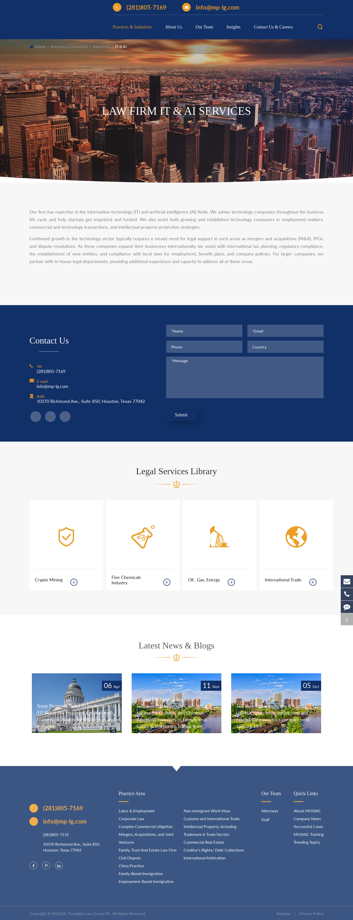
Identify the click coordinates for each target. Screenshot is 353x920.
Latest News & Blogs (176, 649)
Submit (181, 415)
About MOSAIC (307, 814)
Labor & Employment (137, 814)
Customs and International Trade (212, 822)
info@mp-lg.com (210, 7)
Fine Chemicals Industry (126, 580)
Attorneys (269, 814)
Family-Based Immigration (141, 877)
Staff (265, 823)
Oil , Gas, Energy (204, 579)
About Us (173, 27)
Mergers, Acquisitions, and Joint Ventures (146, 842)
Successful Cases (308, 830)
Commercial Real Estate (204, 846)
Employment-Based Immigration (146, 885)
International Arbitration (205, 861)
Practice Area (132, 797)
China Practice (131, 869)
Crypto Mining (49, 579)
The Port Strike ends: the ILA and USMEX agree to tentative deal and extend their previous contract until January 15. (274, 716)
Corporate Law (131, 822)
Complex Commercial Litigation (146, 830)
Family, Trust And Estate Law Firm (147, 854)
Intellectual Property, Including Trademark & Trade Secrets (210, 834)
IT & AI (120, 46)
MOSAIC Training (309, 838)
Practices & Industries (132, 27)
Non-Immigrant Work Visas (207, 814)
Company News (307, 822)
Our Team (204, 27)
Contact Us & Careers (273, 27)
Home (40, 46)
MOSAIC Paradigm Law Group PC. (82, 917)
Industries (101, 46)
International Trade (283, 579)
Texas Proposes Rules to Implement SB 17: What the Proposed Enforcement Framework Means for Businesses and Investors (75, 715)
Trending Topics (307, 846)
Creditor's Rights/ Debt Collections (214, 854)
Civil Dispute (130, 861)
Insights (233, 27)
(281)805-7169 (139, 7)
